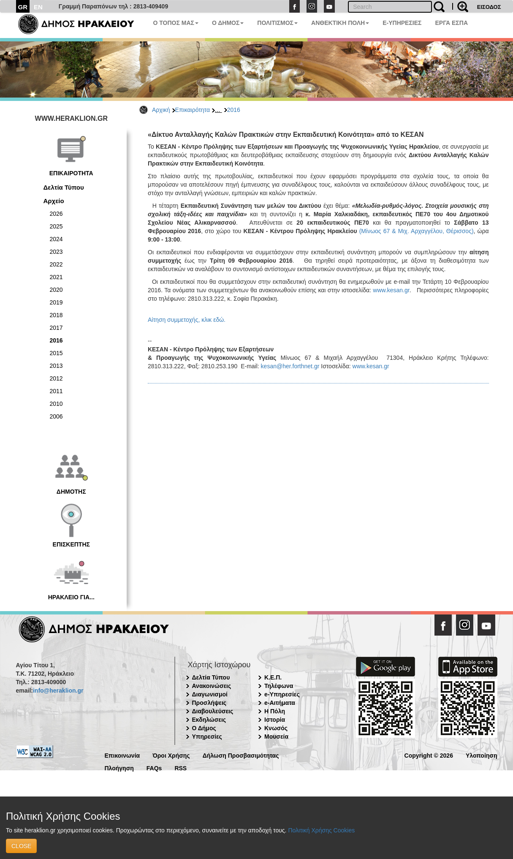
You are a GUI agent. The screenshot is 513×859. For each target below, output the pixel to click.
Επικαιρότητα (192, 109)
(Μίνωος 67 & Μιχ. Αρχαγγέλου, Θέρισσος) (416, 231)
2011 (56, 391)
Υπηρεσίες (207, 736)
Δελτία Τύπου (63, 187)
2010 (56, 403)
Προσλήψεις (209, 702)
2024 (56, 239)
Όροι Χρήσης (171, 755)
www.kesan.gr (390, 290)
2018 (56, 315)
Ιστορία (274, 719)
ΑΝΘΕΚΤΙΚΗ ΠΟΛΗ (340, 22)
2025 (56, 226)
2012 (56, 378)
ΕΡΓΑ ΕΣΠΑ (451, 22)
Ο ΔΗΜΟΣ (228, 22)
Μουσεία (276, 736)
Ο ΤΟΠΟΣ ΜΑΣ (175, 22)
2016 (233, 109)
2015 (56, 353)
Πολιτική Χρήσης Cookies (321, 830)
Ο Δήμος (204, 728)
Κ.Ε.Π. (273, 677)
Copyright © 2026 (428, 755)
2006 (56, 416)
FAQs (154, 767)
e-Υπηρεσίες (282, 694)
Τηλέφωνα (278, 685)
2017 (56, 327)
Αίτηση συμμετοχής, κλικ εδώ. (187, 319)
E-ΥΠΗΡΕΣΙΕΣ (402, 22)
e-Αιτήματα (279, 702)
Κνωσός (276, 728)
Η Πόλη (274, 711)
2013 (56, 365)
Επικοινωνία (122, 755)
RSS (180, 767)
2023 (56, 251)
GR (23, 7)
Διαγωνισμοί (210, 694)
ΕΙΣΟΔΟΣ (489, 7)
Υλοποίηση (481, 755)
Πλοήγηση (119, 767)
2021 (56, 277)
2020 (56, 289)
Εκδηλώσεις (209, 719)
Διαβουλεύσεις (212, 711)
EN (38, 7)
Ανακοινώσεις (211, 685)
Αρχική (161, 109)
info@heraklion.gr (58, 690)
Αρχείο (53, 200)
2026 (56, 213)
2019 (56, 302)
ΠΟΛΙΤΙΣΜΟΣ (277, 22)
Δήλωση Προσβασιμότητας (241, 755)
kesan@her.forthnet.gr (290, 366)
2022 (56, 264)
